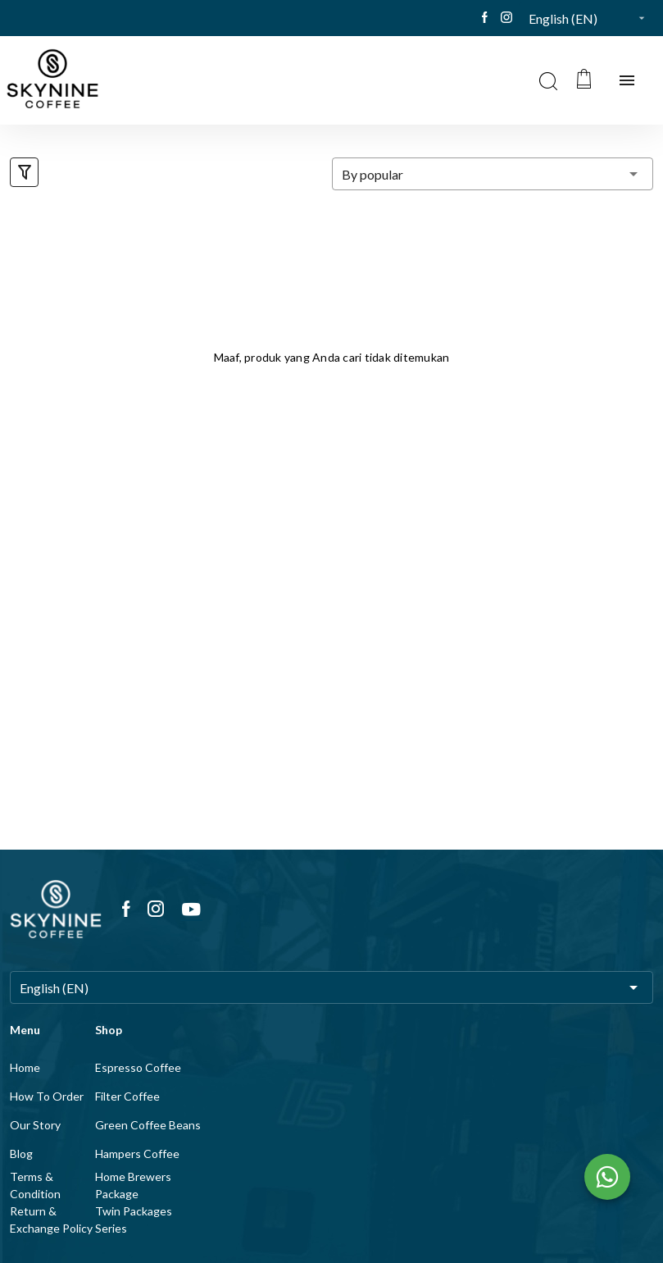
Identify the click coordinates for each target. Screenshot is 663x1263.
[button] (591, 18)
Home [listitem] (25, 1067)
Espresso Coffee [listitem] (138, 1067)
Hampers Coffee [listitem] (137, 1153)
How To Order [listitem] (47, 1096)
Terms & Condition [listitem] (35, 1185)
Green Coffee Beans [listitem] (148, 1125)
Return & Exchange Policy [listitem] (51, 1219)
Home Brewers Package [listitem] (133, 1185)
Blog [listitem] (21, 1153)
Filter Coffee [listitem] (127, 1096)
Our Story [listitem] (35, 1125)
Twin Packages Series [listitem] (133, 1219)
